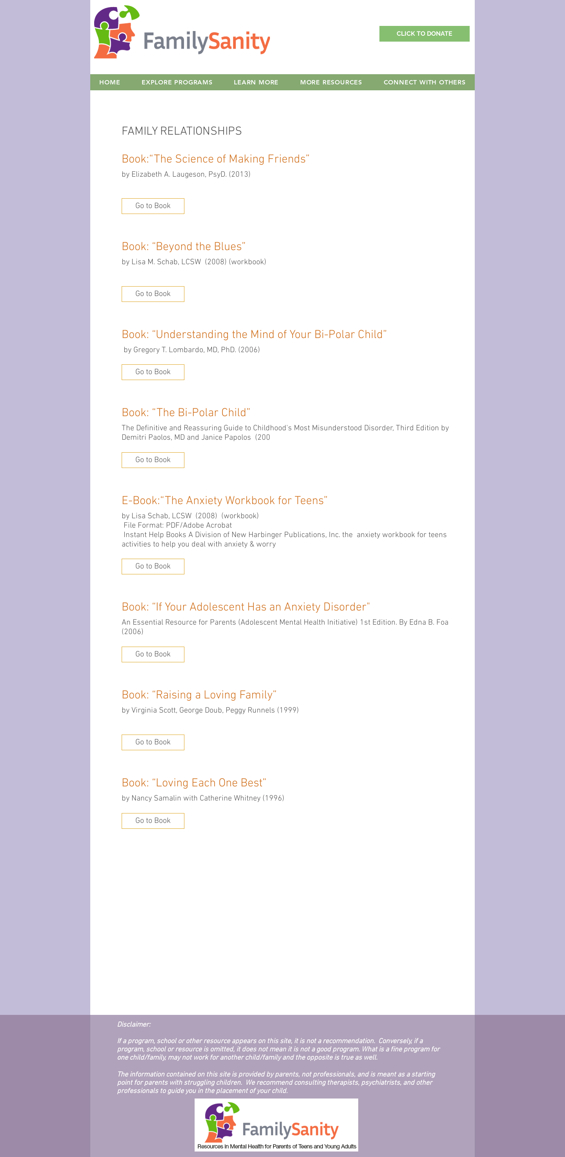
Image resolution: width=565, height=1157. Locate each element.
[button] (153, 206)
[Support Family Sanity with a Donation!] (424, 34)
